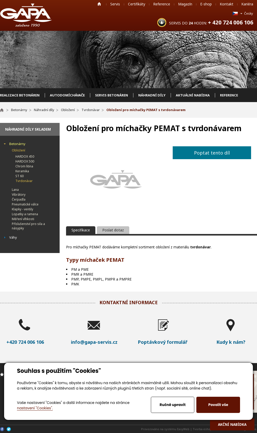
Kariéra (247, 4)
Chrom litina (24, 166)
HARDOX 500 (24, 161)
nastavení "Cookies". (35, 408)
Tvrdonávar (24, 181)
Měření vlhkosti (23, 219)
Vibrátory (18, 194)
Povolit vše (218, 404)
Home (99, 4)
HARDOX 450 (24, 156)
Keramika (22, 171)
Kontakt (226, 4)
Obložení (18, 150)
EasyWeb (183, 429)
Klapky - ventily (22, 209)
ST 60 (19, 176)
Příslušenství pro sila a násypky (28, 226)
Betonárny (17, 143)
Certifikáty (136, 4)
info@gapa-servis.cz (94, 342)
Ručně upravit (173, 404)
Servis (115, 4)
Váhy (13, 237)
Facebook (2, 429)
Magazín (185, 4)
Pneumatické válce (25, 204)
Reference (161, 4)
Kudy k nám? (230, 342)
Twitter (9, 429)
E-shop (206, 4)
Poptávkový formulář (162, 342)
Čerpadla (18, 199)
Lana (15, 189)
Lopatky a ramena (25, 214)
